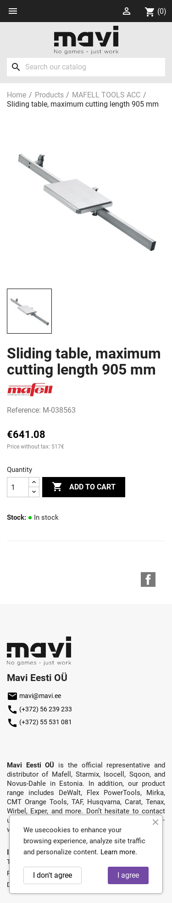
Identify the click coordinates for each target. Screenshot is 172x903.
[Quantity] (18, 487)
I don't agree (52, 875)
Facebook (148, 579)
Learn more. (118, 852)
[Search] (86, 67)
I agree (128, 875)
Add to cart (84, 487)
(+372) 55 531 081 (39, 722)
